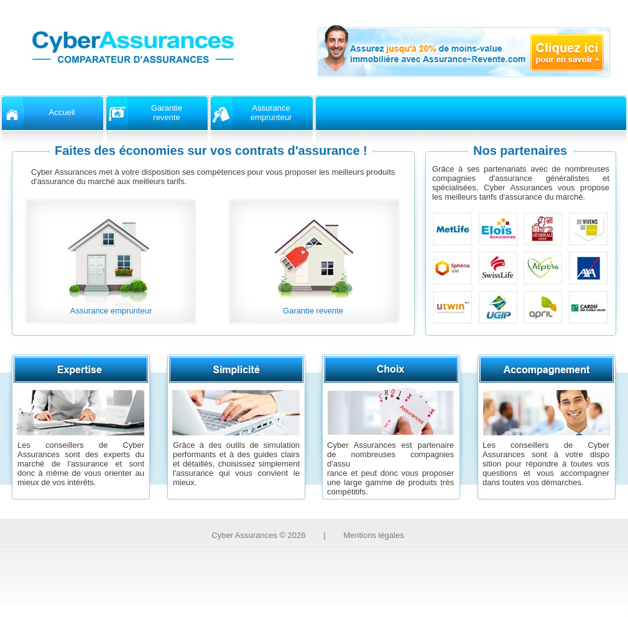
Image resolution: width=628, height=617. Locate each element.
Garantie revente (313, 310)
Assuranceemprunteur (271, 112)
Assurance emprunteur (111, 310)
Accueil (62, 112)
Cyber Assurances (258, 535)
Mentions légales (373, 535)
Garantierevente (166, 112)
